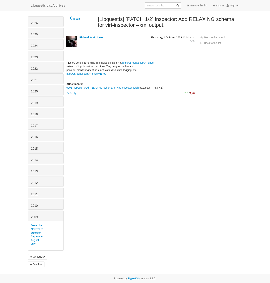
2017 (34, 125)
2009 (34, 217)
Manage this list (197, 5)
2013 (34, 171)
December (37, 225)
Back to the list (210, 42)
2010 (34, 205)
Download (36, 264)
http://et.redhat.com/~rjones (138, 62)
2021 (34, 80)
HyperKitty (134, 278)
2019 (34, 103)
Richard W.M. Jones (91, 37)
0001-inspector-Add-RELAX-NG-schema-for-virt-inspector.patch (102, 87)
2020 (34, 91)
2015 (34, 148)
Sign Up (232, 5)
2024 (34, 46)
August (35, 240)
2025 (34, 34)
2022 (34, 68)
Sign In (218, 5)
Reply (71, 93)
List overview (37, 257)
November (37, 229)
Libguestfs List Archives (48, 5)
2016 (34, 137)
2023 (34, 57)
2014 (34, 160)
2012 (34, 183)
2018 (34, 114)
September (37, 236)
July (33, 243)
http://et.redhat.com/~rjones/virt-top (86, 73)
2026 (34, 23)
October (36, 232)
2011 (34, 194)
